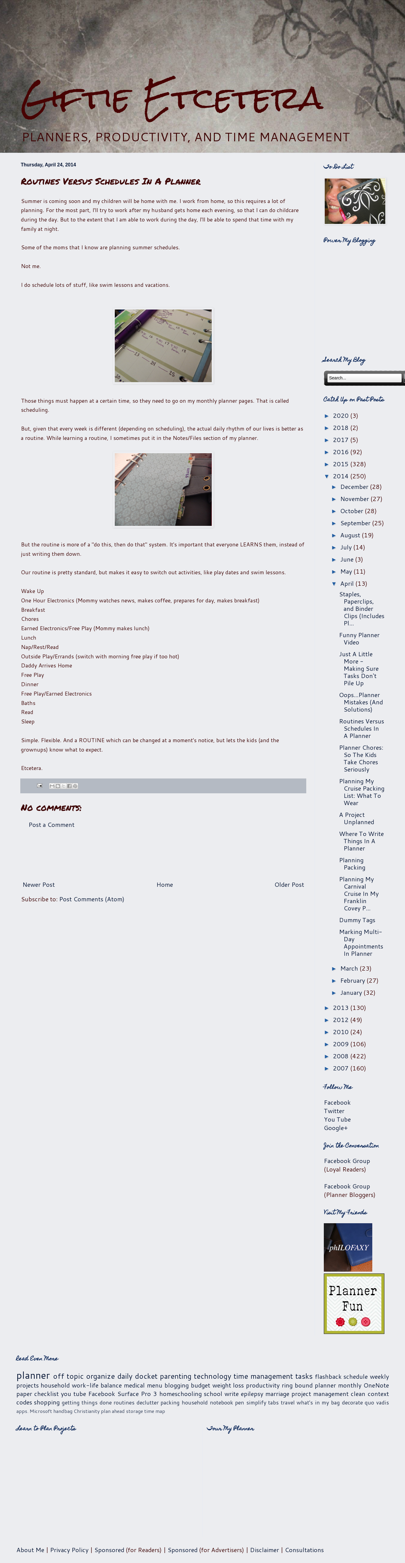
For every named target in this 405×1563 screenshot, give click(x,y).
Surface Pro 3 (137, 1393)
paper (24, 1393)
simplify (256, 1402)
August (351, 535)
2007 (341, 1068)
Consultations (304, 1549)
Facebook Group (347, 1160)
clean (358, 1393)
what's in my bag (318, 1402)
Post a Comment (51, 824)
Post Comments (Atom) (91, 899)
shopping (47, 1402)
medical (134, 1385)
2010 (341, 1031)
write (231, 1393)
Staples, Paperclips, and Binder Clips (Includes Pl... (361, 608)
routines (124, 1402)
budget (200, 1385)
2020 (341, 415)
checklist (46, 1393)
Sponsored (109, 1549)
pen (239, 1402)
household (55, 1385)
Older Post (289, 884)
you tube (73, 1393)
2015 (341, 464)
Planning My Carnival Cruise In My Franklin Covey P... (359, 893)
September (356, 523)
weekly (379, 1376)
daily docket (137, 1376)
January (352, 992)
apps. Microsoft (34, 1410)
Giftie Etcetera (172, 97)
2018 (341, 427)
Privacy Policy (69, 1549)
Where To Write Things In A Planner (361, 840)
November (355, 498)
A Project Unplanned (356, 818)
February (353, 980)
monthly (349, 1385)
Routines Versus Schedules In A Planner (361, 728)
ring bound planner (309, 1385)
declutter (148, 1402)
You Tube (337, 1119)
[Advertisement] (202, 39)
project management (320, 1393)
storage (134, 1410)
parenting (175, 1376)
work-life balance (97, 1385)
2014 (341, 476)
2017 (341, 439)
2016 (341, 451)
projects (27, 1385)
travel (288, 1402)
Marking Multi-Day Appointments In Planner (361, 942)
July (346, 547)
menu (154, 1385)
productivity (263, 1385)
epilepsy (252, 1393)
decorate (352, 1402)
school (213, 1393)
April (347, 583)
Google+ (336, 1127)
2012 (341, 1019)
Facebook (337, 1102)
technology (212, 1376)
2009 (341, 1044)
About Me (30, 1549)
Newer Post (38, 884)
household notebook (207, 1402)
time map (154, 1410)
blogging (176, 1385)
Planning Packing (352, 863)
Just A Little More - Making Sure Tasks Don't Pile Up (359, 668)
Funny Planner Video (359, 638)
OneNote (376, 1385)
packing (170, 1402)
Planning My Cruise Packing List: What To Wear (361, 792)
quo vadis (377, 1402)
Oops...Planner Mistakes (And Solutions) (361, 701)
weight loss (228, 1385)
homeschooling (180, 1393)
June (347, 559)
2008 (341, 1056)
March (350, 968)
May (347, 571)
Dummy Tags (357, 920)
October (352, 510)
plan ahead (113, 1410)
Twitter (334, 1110)
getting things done (87, 1402)
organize (100, 1376)
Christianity (87, 1410)
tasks (304, 1376)
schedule (356, 1376)
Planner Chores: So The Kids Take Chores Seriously (361, 758)
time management (263, 1376)
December (355, 486)
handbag (62, 1410)
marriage (277, 1393)
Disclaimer (264, 1549)
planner (33, 1375)
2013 (341, 1007)
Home (164, 884)
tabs (273, 1402)
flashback (328, 1376)
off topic (68, 1376)
